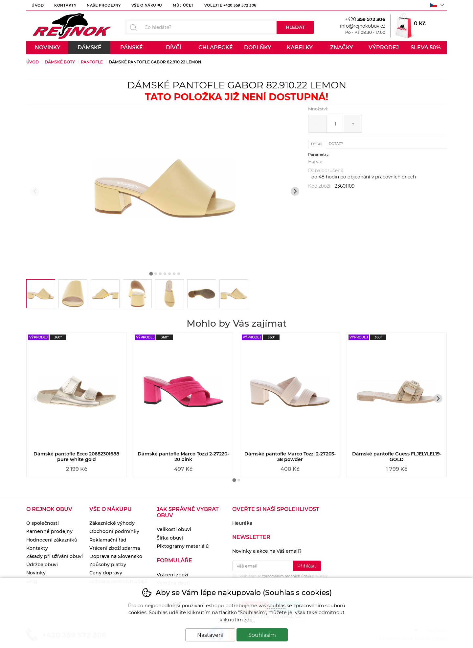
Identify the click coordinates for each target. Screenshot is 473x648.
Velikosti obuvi (174, 529)
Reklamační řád (107, 540)
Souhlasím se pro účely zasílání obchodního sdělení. (279, 577)
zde (248, 620)
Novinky (47, 47)
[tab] (151, 273)
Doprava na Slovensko (115, 556)
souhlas (276, 606)
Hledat (295, 27)
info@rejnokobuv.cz (362, 26)
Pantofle (92, 61)
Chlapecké (215, 47)
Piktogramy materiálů (183, 546)
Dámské (89, 47)
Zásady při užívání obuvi (54, 556)
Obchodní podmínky (114, 531)
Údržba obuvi (42, 564)
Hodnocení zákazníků (51, 540)
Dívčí (173, 47)
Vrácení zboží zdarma (114, 548)
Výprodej (384, 47)
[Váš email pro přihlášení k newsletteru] (262, 566)
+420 (365, 19)
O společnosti (42, 523)
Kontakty (65, 5)
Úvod (38, 5)
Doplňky (257, 47)
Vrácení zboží (172, 575)
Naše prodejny (104, 5)
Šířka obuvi (170, 538)
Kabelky (300, 47)
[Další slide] (295, 191)
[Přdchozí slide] (35, 191)
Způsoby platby (107, 564)
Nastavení (210, 635)
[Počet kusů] (335, 124)
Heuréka (242, 523)
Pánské (131, 47)
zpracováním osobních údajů (286, 576)
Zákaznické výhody (112, 523)
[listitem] (40, 293)
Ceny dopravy (105, 573)
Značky (341, 47)
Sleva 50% (426, 47)
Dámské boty (60, 61)
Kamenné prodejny (49, 531)
